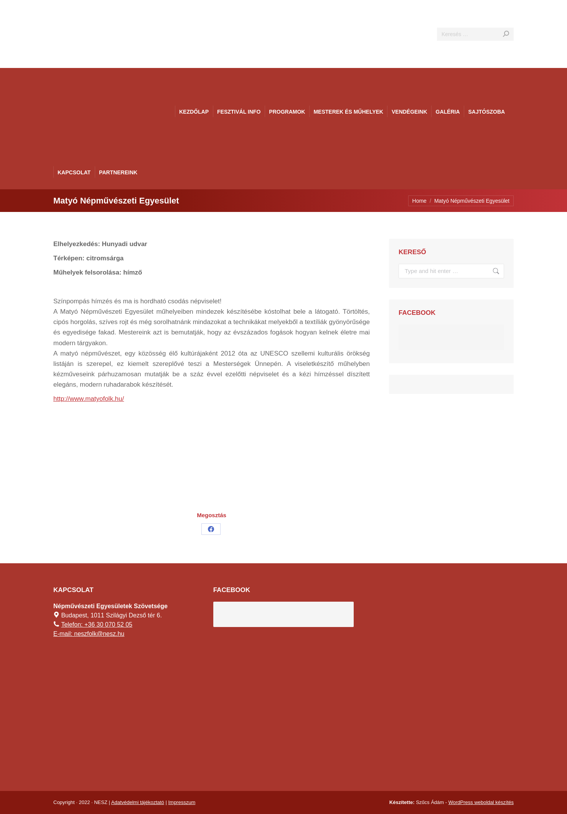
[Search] (475, 34)
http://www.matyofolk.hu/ (88, 398)
